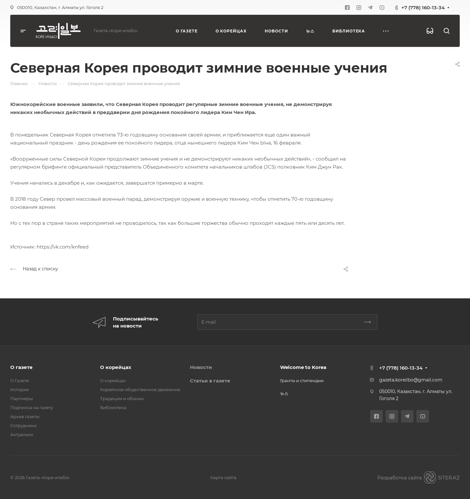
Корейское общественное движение (140, 389)
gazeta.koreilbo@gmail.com (410, 380)
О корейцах (115, 367)
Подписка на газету (31, 407)
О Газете (19, 380)
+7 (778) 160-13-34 (423, 7)
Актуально (21, 434)
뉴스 (284, 393)
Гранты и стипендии (302, 380)
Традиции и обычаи (122, 398)
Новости (201, 367)
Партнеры (21, 398)
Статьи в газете (210, 381)
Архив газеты (24, 416)
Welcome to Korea (303, 367)
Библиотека (113, 407)
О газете (21, 367)
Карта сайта (223, 477)
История (19, 389)
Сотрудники (23, 425)
